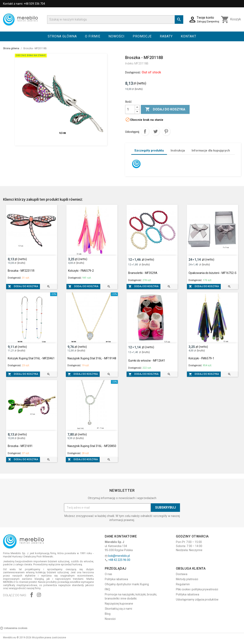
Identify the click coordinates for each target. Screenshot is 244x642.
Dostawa (181, 574)
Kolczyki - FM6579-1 (201, 358)
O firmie (92, 36)
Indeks (129, 63)
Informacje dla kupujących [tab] (211, 150)
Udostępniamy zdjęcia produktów (197, 599)
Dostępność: (133, 72)
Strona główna (62, 36)
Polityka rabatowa (116, 579)
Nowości (116, 36)
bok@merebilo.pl (119, 555)
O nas (108, 574)
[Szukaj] (115, 19)
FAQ (107, 589)
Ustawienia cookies (13, 628)
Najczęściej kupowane (119, 603)
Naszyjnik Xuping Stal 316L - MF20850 (91, 446)
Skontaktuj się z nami (118, 608)
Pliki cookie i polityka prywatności (197, 589)
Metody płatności (187, 579)
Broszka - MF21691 (20, 446)
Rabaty (166, 36)
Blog (107, 613)
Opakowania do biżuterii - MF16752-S (212, 273)
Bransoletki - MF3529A (142, 273)
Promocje (142, 36)
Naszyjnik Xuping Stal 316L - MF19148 (91, 358)
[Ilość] (130, 109)
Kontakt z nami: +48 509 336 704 (24, 3)
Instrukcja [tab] (178, 150)
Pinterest (166, 131)
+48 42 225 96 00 (119, 559)
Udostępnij (145, 131)
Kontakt (188, 36)
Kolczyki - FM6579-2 (81, 270)
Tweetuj (155, 131)
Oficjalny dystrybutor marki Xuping (127, 584)
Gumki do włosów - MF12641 (146, 360)
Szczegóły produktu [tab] (149, 150)
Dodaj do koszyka (165, 109)
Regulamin (183, 584)
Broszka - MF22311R (21, 270)
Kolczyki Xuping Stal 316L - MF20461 (31, 358)
